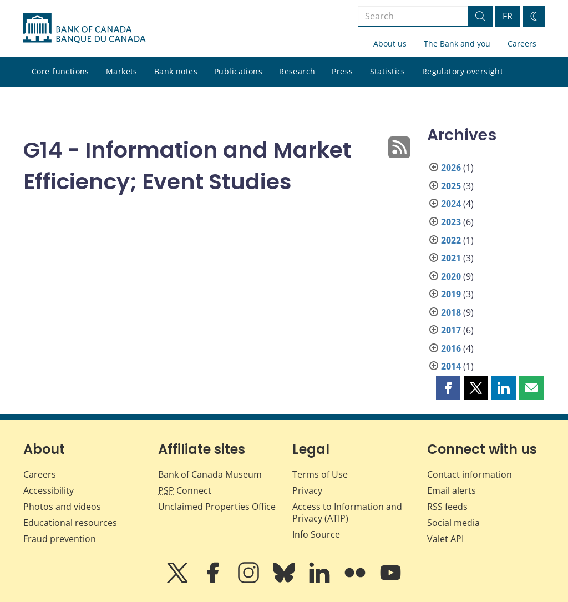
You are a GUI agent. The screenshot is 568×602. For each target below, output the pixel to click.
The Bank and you (457, 43)
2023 (451, 222)
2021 (451, 258)
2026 (451, 167)
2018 (451, 312)
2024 (451, 204)
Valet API (445, 539)
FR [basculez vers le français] (508, 16)
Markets (122, 71)
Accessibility (48, 490)
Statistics (387, 71)
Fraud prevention (59, 539)
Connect (184, 490)
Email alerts (451, 490)
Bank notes (175, 71)
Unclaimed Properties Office (217, 506)
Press (342, 71)
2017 (451, 330)
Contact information (469, 474)
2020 (451, 276)
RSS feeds (447, 506)
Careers (522, 43)
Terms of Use (320, 474)
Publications (238, 71)
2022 (451, 240)
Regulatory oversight (462, 71)
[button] (448, 388)
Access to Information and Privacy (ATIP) (347, 512)
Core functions (60, 71)
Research (297, 71)
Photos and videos (62, 506)
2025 (451, 186)
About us (390, 43)
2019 (451, 294)
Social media (453, 523)
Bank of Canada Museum (210, 474)
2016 (451, 348)
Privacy (307, 490)
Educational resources (70, 523)
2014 (451, 366)
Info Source (316, 534)
